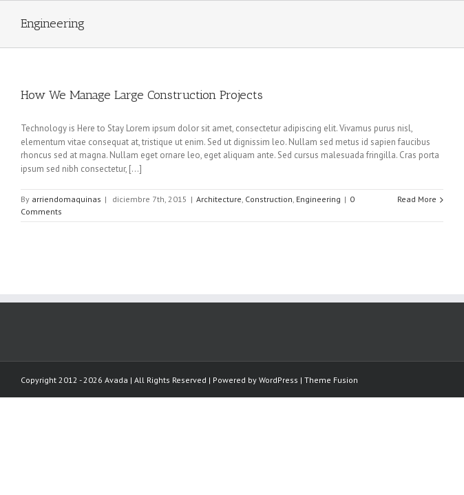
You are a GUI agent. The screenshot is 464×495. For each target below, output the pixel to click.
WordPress (40, 403)
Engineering (318, 211)
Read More (416, 211)
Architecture (219, 211)
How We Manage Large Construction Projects (142, 106)
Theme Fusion (93, 403)
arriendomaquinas (66, 211)
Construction (269, 211)
